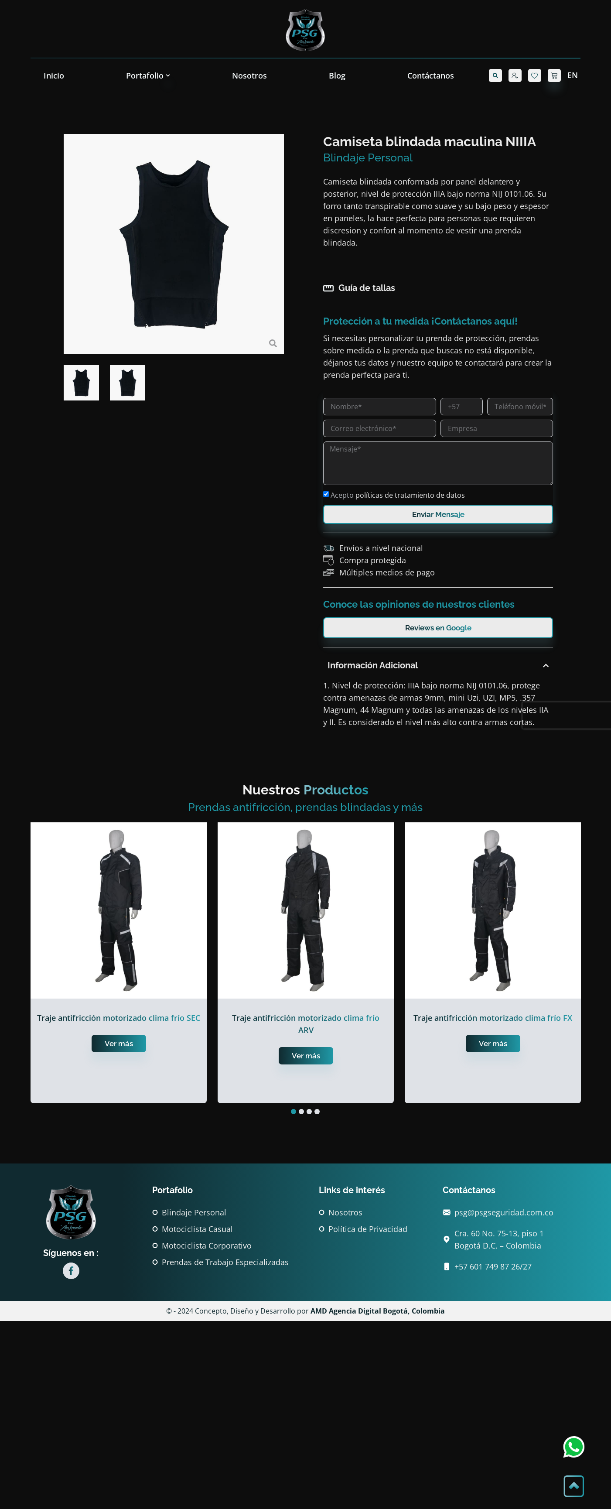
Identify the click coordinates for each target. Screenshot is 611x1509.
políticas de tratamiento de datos (440, 495)
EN (572, 75)
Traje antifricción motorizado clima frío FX (492, 1018)
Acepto (428, 495)
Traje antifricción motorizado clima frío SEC (118, 1018)
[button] (495, 75)
